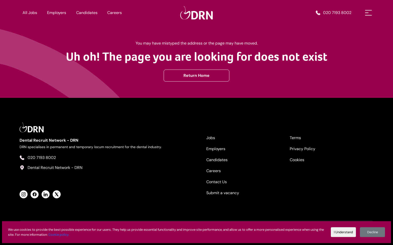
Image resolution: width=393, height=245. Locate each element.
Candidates (86, 12)
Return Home (196, 75)
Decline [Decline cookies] (372, 232)
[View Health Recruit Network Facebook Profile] (35, 194)
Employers (56, 12)
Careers (114, 12)
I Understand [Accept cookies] (343, 232)
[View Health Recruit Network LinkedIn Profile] (46, 194)
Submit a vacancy (222, 192)
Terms (295, 137)
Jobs (210, 137)
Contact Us (216, 181)
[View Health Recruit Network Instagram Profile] (24, 194)
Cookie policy (58, 234)
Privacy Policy (302, 148)
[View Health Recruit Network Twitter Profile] (57, 194)
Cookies (297, 159)
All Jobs (30, 12)
